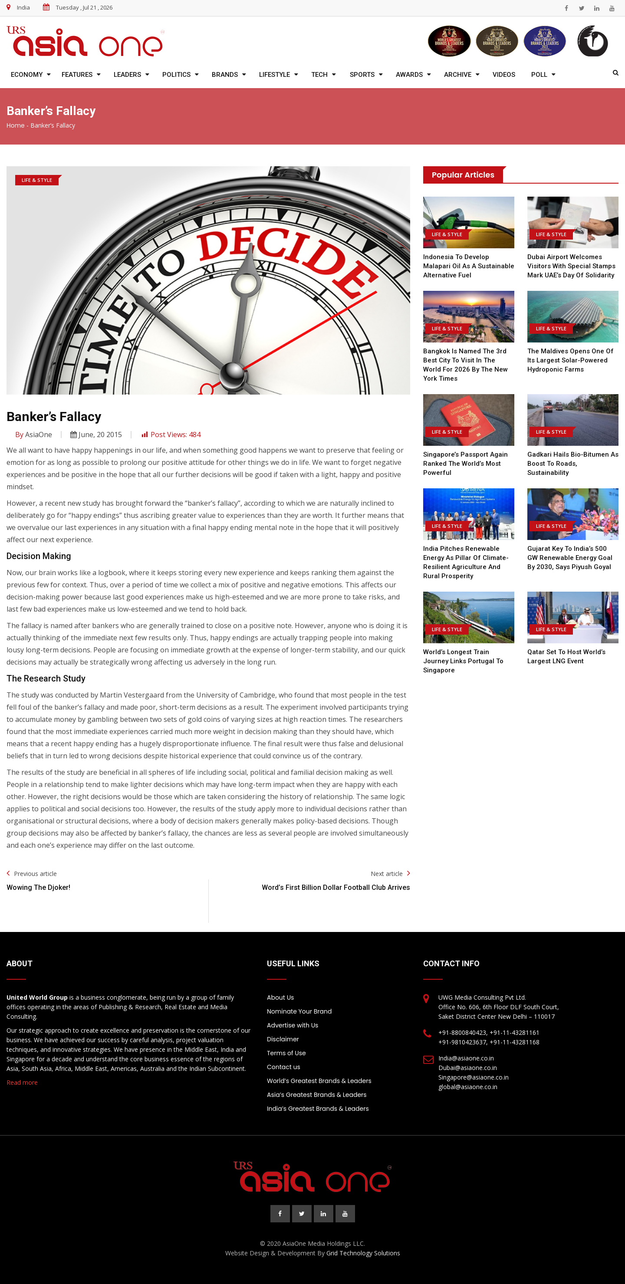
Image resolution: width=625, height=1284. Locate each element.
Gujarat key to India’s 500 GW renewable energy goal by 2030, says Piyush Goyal (569, 558)
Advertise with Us (292, 1025)
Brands (225, 75)
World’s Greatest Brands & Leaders (319, 1081)
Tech (319, 75)
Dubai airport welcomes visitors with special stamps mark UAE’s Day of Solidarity (571, 266)
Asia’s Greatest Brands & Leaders (317, 1094)
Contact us (283, 1067)
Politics (176, 75)
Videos (504, 75)
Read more (22, 1082)
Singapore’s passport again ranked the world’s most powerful (465, 464)
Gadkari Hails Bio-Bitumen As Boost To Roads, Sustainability (572, 464)
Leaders (127, 75)
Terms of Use (286, 1053)
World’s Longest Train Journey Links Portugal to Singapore (463, 661)
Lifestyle (274, 75)
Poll (539, 75)
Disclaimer (283, 1039)
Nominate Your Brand (299, 1011)
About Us (280, 997)
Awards (409, 75)
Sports (362, 75)
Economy (27, 75)
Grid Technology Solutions (363, 1253)
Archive (457, 75)
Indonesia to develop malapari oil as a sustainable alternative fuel (468, 266)
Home (16, 125)
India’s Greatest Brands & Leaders (318, 1108)
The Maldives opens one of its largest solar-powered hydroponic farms (570, 360)
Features (77, 75)
